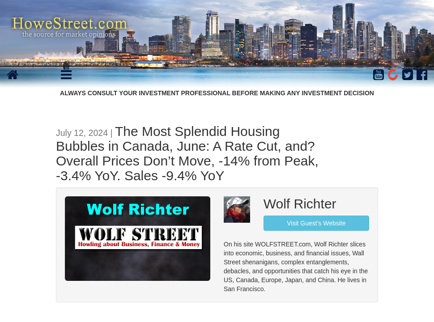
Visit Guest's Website (316, 223)
